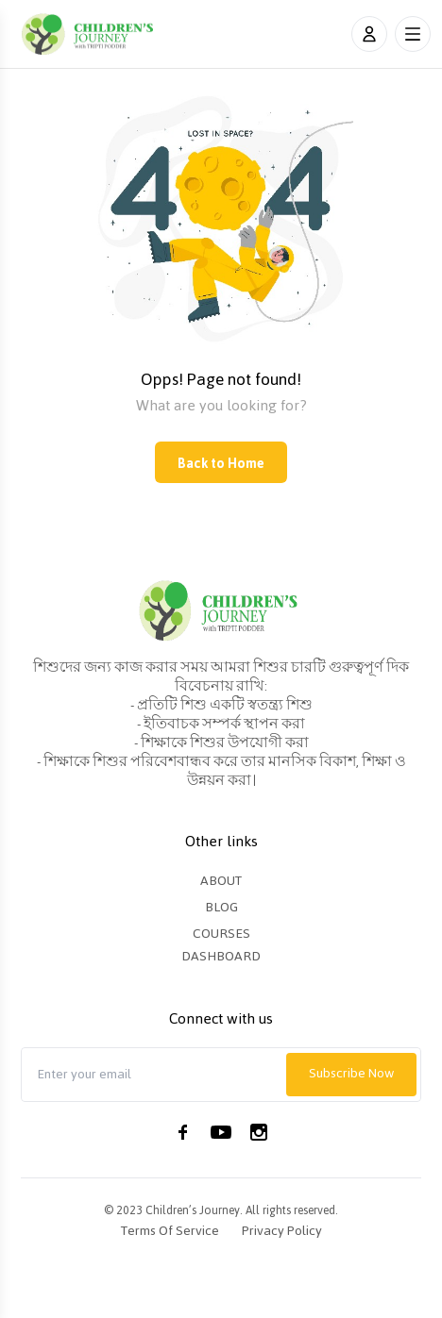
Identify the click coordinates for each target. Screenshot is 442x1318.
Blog (221, 907)
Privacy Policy (282, 1231)
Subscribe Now (351, 1073)
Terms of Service (170, 1231)
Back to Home (221, 463)
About (221, 880)
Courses (221, 933)
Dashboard (221, 956)
